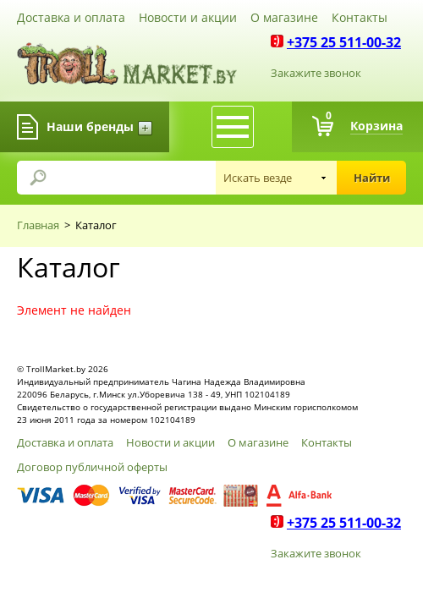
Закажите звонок (316, 72)
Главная (38, 225)
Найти (372, 177)
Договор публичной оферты (92, 467)
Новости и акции (188, 17)
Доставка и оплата (71, 17)
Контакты (359, 17)
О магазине (284, 17)
